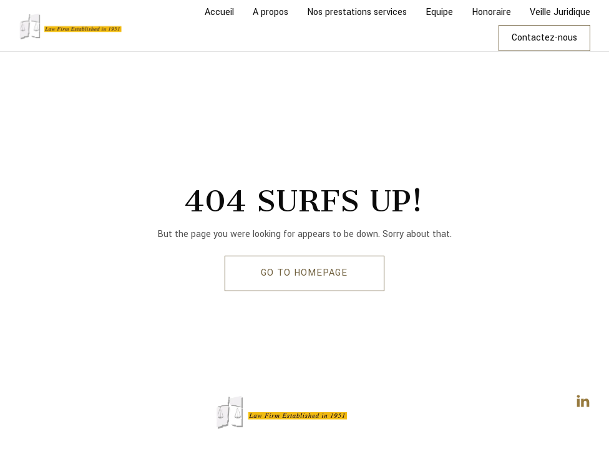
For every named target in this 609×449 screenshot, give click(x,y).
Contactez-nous (544, 37)
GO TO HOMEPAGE (304, 272)
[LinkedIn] (582, 401)
